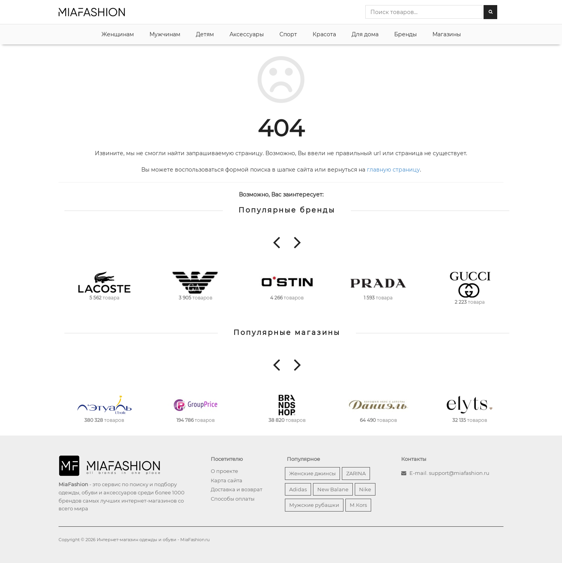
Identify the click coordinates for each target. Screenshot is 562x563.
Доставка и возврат (236, 489)
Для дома (365, 34)
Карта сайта (226, 480)
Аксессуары (246, 34)
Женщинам (117, 34)
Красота (324, 34)
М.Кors (358, 505)
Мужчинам (164, 34)
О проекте (224, 471)
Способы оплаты (232, 499)
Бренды (405, 34)
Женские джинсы (312, 473)
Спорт (288, 34)
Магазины (446, 34)
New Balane (333, 489)
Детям (205, 34)
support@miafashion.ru (459, 473)
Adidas (298, 489)
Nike (365, 489)
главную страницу (393, 169)
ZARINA (356, 473)
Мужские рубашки (314, 505)
